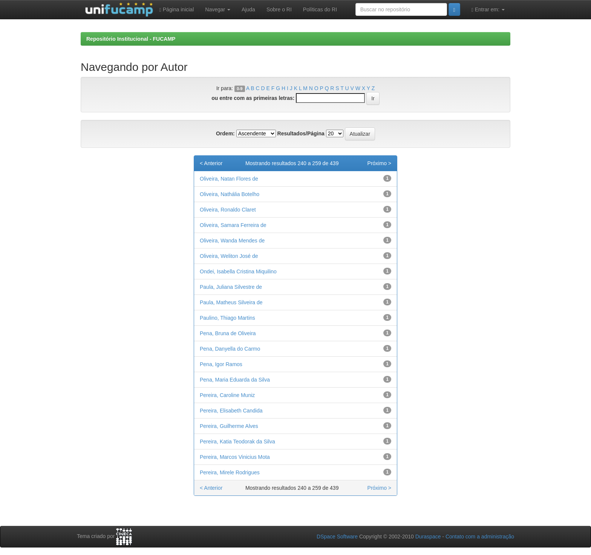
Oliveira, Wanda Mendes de (232, 241)
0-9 (239, 88)
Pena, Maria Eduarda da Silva (235, 380)
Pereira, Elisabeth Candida (231, 411)
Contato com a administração (480, 537)
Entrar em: (488, 9)
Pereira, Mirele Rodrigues (230, 472)
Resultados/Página (301, 133)
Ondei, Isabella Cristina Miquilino (238, 271)
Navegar (217, 9)
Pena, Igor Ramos (221, 364)
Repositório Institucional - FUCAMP (130, 39)
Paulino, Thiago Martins (227, 318)
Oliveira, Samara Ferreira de (233, 225)
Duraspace (428, 537)
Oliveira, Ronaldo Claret (228, 210)
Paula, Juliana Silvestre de (231, 287)
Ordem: (225, 133)
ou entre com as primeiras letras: (252, 98)
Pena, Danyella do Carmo (230, 349)
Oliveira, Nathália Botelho (229, 194)
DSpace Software (337, 537)
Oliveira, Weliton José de (229, 256)
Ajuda (248, 9)
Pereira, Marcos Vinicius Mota (235, 457)
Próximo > (379, 163)
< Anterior (211, 163)
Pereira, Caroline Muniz (227, 395)
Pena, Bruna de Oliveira (228, 333)
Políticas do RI (320, 9)
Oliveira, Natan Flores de (229, 179)
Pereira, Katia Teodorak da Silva (237, 441)
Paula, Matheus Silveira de (231, 302)
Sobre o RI (279, 9)
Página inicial (176, 9)
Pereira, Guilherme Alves (229, 426)
